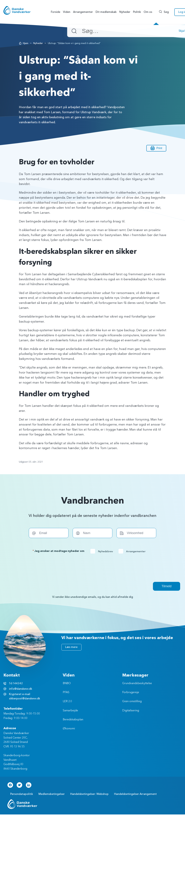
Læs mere (71, 647)
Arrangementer (133, 551)
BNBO (67, 683)
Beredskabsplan (73, 719)
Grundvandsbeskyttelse (137, 683)
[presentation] (92, 568)
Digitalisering (130, 710)
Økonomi (69, 728)
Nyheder (38, 43)
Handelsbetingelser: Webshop (89, 794)
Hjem (25, 43)
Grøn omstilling (132, 701)
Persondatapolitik (21, 794)
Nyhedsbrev (102, 551)
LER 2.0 (67, 701)
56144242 (16, 683)
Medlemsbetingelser (51, 794)
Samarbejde (70, 710)
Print (156, 148)
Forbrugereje (130, 692)
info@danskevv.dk (20, 689)
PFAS (66, 692)
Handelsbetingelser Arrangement (135, 794)
